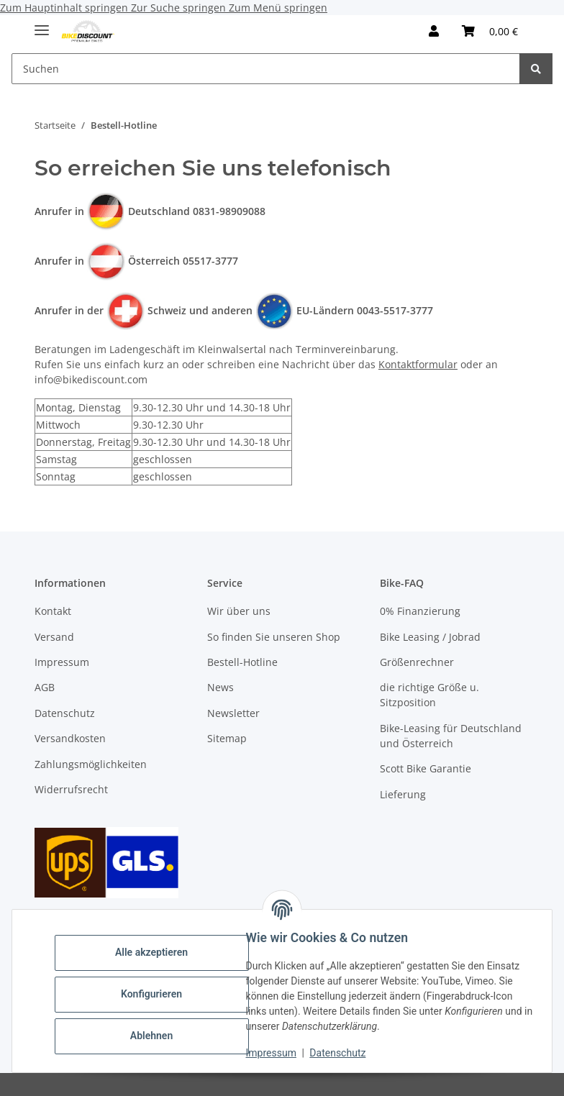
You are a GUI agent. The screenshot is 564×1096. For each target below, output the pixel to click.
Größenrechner (417, 662)
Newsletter (233, 713)
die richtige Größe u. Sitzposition (429, 694)
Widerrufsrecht (71, 789)
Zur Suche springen (180, 7)
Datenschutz (345, 1053)
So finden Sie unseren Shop (273, 637)
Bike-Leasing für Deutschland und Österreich (451, 735)
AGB (45, 687)
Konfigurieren (157, 994)
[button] (433, 31)
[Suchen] (266, 68)
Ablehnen (158, 1035)
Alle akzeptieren (158, 952)
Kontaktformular (418, 364)
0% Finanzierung (420, 611)
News (220, 687)
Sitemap (227, 738)
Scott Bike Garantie (425, 768)
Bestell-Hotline (242, 662)
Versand (54, 637)
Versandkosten (70, 738)
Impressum (278, 1053)
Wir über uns (238, 611)
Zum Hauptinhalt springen (65, 7)
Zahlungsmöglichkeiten (91, 764)
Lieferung (403, 794)
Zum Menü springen (278, 7)
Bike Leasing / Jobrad (430, 637)
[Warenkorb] (489, 31)
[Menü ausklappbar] (42, 24)
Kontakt (53, 611)
